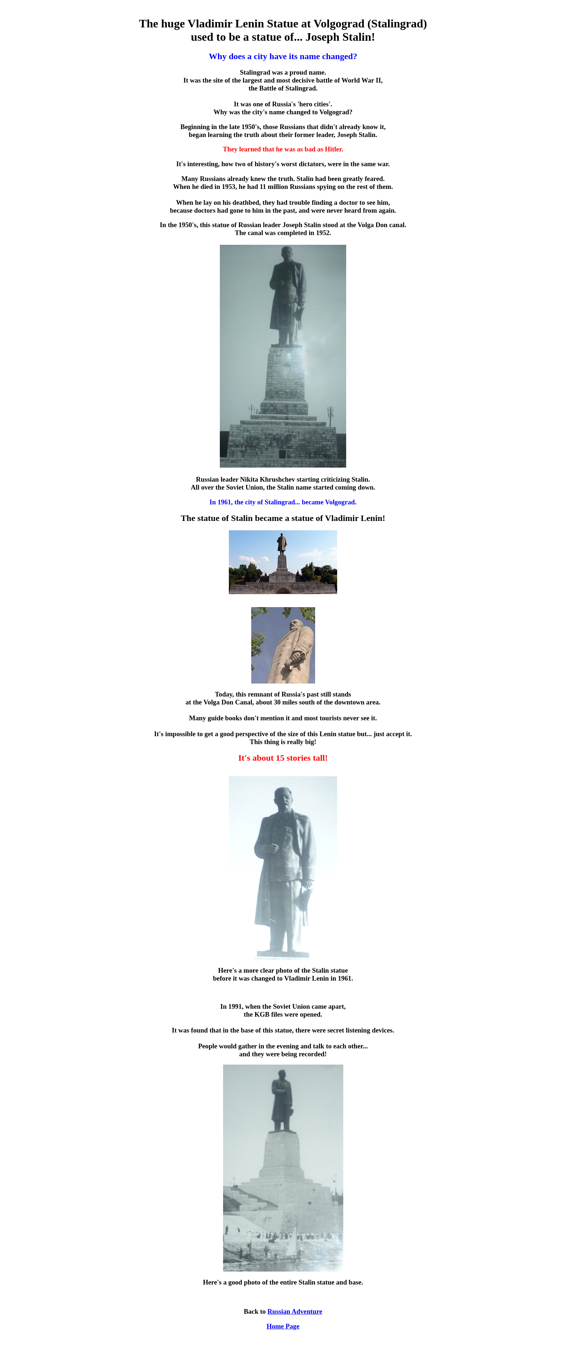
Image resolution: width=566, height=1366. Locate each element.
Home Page (283, 1326)
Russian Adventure (294, 1311)
